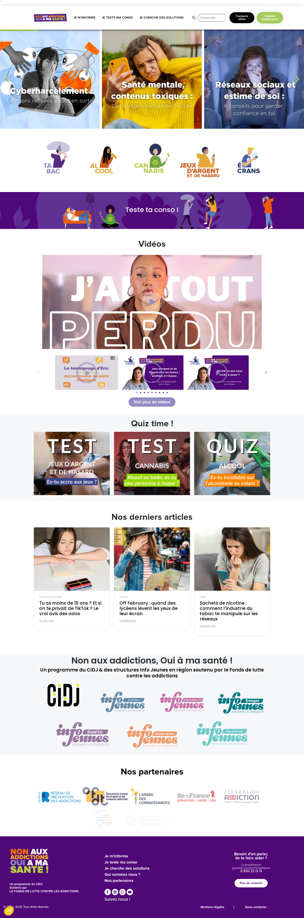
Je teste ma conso (120, 862)
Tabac (203, 597)
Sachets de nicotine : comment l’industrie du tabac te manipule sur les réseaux (229, 611)
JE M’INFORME (85, 18)
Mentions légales (212, 907)
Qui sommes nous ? (122, 875)
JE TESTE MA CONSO (118, 18)
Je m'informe (116, 856)
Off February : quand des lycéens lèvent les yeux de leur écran (148, 608)
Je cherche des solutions (126, 869)
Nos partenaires (118, 881)
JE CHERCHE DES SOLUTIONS (162, 18)
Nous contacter (256, 907)
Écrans (43, 597)
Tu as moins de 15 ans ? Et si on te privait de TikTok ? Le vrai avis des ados (70, 608)
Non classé (54, 597)
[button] (6, 79)
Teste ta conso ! (152, 209)
